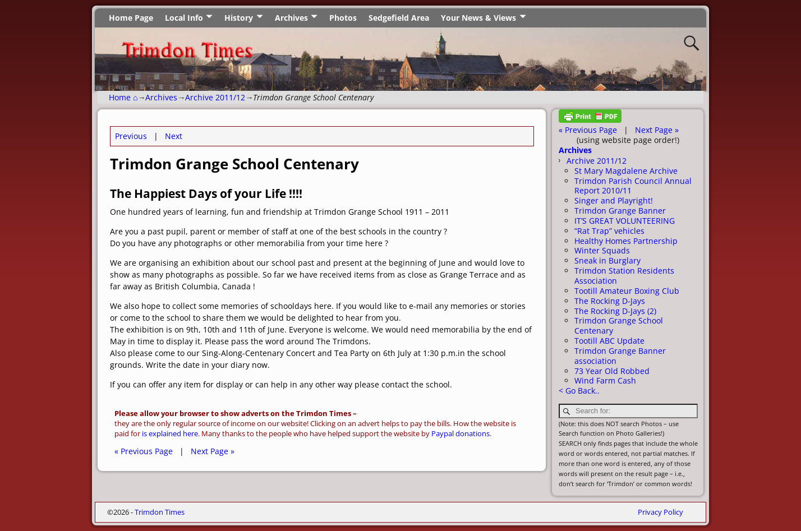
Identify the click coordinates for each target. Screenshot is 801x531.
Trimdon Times (160, 512)
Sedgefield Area (399, 17)
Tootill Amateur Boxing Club (626, 290)
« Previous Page (143, 451)
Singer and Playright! (613, 200)
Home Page (131, 17)
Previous (131, 136)
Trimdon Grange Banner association (620, 355)
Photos (343, 17)
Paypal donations (460, 433)
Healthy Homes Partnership (626, 241)
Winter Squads (602, 250)
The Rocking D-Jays (609, 300)
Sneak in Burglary (607, 260)
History (238, 17)
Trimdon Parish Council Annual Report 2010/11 (633, 186)
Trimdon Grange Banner (620, 210)
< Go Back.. (579, 390)
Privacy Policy (660, 512)
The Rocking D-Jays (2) (615, 311)
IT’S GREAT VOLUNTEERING (624, 220)
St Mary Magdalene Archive (626, 170)
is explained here (170, 433)
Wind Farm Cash (605, 380)
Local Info (184, 17)
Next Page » (212, 451)
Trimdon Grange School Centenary (618, 325)
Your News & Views (478, 17)
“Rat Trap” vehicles (609, 230)
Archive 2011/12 (215, 97)
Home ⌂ (123, 97)
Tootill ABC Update (609, 340)
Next (173, 136)
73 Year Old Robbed (612, 371)
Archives (291, 17)
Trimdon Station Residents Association (624, 275)
